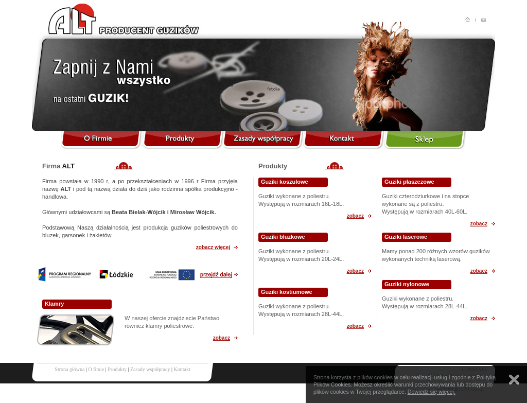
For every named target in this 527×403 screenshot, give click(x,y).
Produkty (117, 369)
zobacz (221, 338)
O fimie (96, 369)
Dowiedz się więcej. (431, 392)
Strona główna (69, 369)
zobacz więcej (213, 247)
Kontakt (181, 369)
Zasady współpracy (150, 369)
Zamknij (514, 379)
